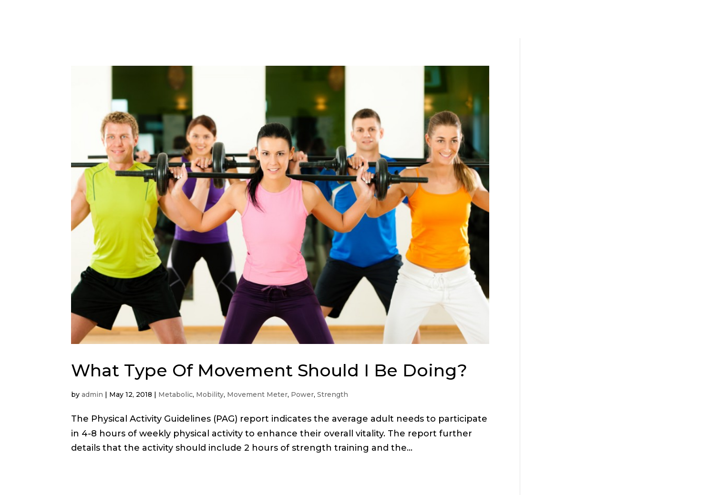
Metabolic (175, 394)
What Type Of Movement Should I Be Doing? (269, 370)
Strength (332, 394)
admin (92, 394)
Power (302, 394)
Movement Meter (257, 394)
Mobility (210, 394)
